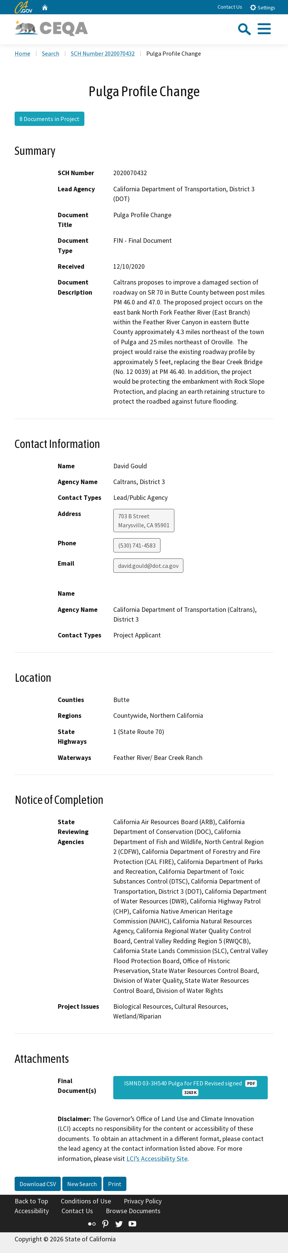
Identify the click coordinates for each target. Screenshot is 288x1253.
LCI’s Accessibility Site (157, 1159)
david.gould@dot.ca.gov (148, 565)
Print (115, 1184)
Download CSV (38, 1184)
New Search (82, 1184)
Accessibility (32, 1211)
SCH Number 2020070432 (103, 53)
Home (22, 53)
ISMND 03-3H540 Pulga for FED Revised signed (190, 1087)
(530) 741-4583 (137, 545)
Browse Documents (133, 1211)
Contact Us (230, 6)
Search (50, 53)
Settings (262, 7)
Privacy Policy (143, 1201)
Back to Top (31, 1201)
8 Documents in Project (50, 119)
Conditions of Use (86, 1201)
